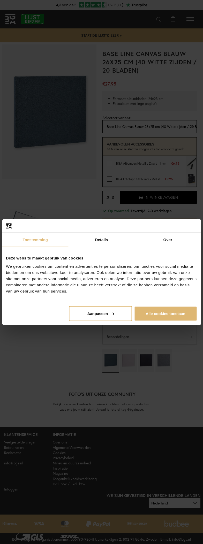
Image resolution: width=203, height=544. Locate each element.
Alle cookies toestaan (165, 313)
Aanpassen (100, 313)
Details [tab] (101, 239)
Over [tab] (167, 239)
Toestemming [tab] (35, 239)
